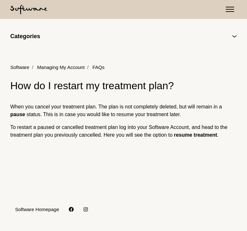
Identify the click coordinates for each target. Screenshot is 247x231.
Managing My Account (61, 67)
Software (19, 67)
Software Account (169, 127)
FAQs (98, 67)
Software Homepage (37, 209)
